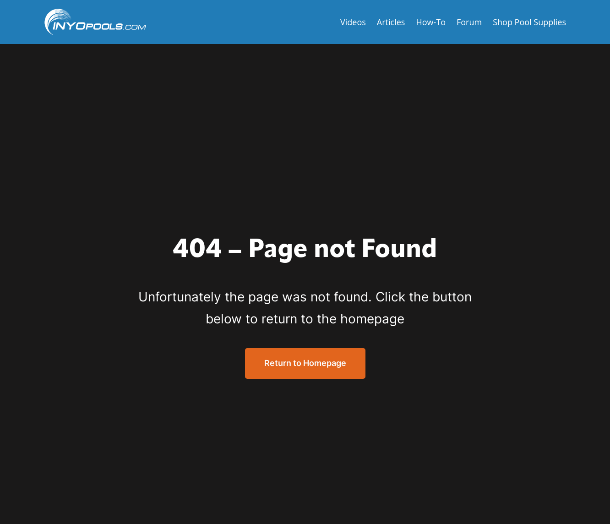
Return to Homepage (305, 363)
